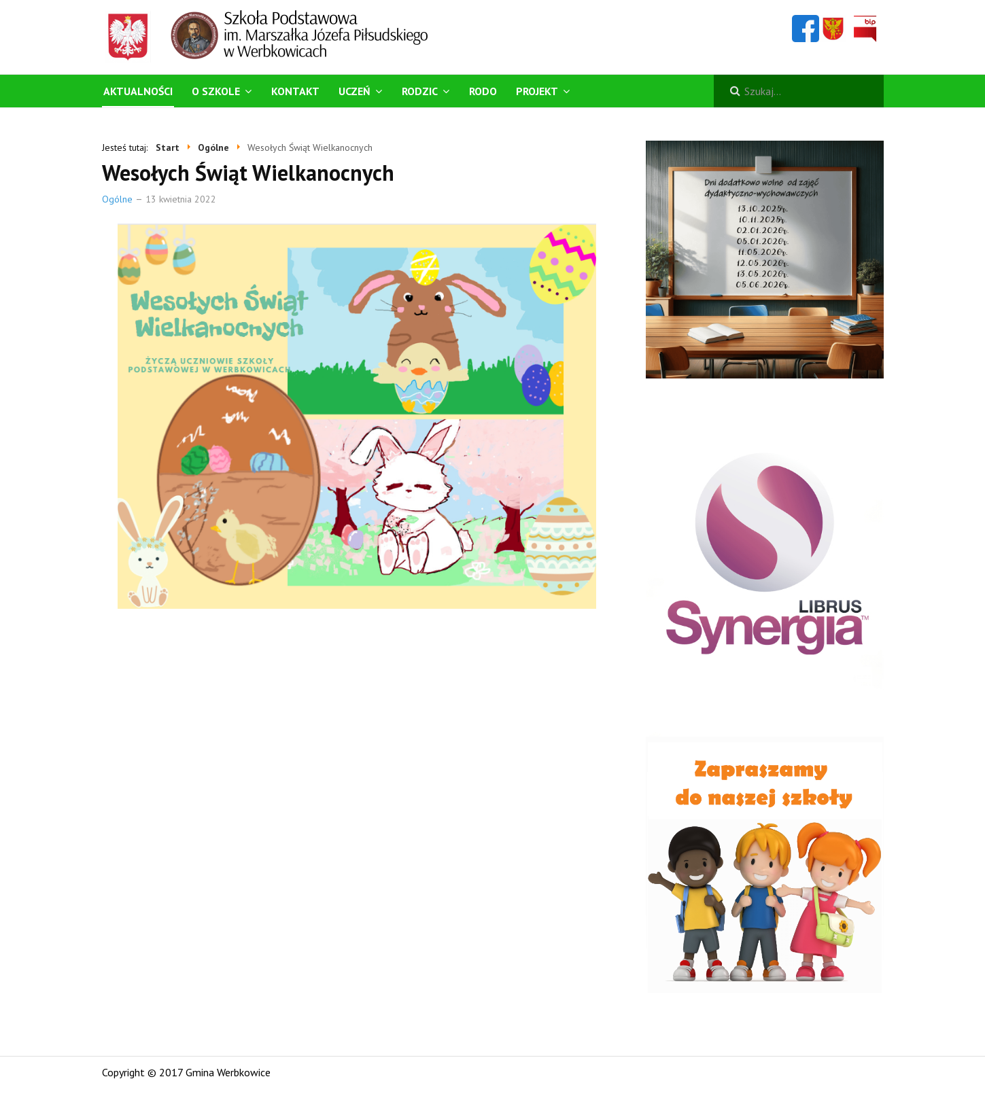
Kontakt (295, 91)
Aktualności (138, 91)
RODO (483, 91)
